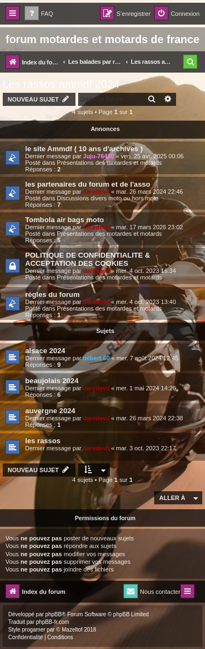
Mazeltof (72, 630)
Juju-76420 (98, 156)
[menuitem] (39, 14)
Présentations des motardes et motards (109, 162)
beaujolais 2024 (52, 381)
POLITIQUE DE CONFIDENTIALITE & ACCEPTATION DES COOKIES (87, 259)
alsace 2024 (45, 351)
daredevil (96, 191)
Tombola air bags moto (64, 220)
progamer (33, 630)
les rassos (43, 441)
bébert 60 (96, 358)
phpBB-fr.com (52, 622)
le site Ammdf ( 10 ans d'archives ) (84, 149)
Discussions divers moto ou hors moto (108, 198)
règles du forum (52, 294)
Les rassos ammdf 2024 (61, 84)
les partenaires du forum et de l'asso (87, 184)
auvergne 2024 (50, 411)
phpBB (53, 614)
